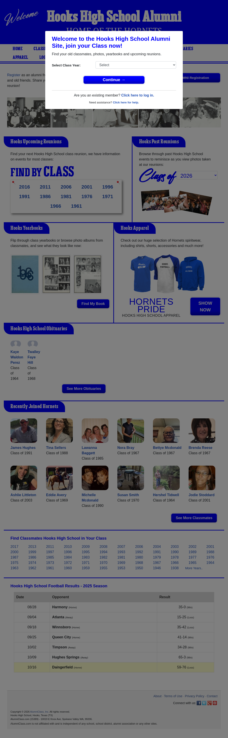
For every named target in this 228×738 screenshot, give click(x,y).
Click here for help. (126, 102)
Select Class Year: (66, 65)
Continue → (114, 80)
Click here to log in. (137, 95)
